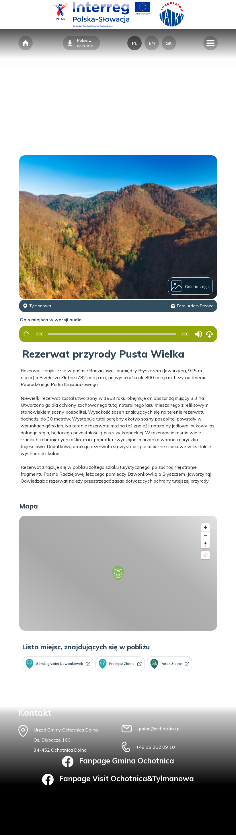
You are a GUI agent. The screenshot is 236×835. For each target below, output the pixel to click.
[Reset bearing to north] (205, 544)
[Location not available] (205, 555)
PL (134, 43)
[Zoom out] (205, 535)
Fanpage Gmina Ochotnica (118, 761)
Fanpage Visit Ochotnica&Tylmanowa (118, 779)
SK (169, 43)
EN (152, 43)
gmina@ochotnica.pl (159, 729)
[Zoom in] (205, 527)
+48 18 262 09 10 (155, 747)
